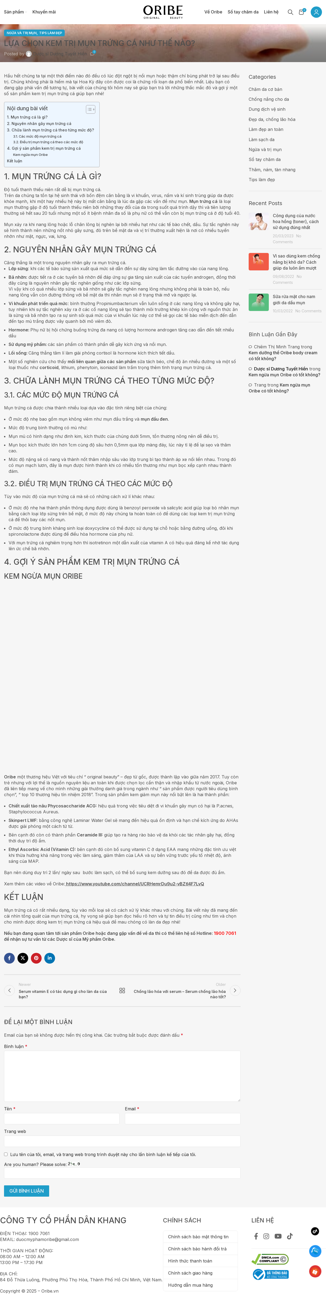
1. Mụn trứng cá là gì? (27, 117)
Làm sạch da (261, 139)
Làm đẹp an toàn (266, 129)
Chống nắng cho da (269, 99)
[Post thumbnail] (259, 229)
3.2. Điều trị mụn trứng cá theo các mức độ (48, 142)
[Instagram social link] (266, 1237)
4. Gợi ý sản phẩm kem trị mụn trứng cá (44, 148)
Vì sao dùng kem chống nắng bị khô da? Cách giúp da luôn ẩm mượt (296, 262)
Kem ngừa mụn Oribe (30, 154)
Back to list (122, 990)
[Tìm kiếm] (290, 12)
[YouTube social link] (278, 1237)
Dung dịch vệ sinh (267, 109)
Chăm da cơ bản (265, 89)
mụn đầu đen (154, 419)
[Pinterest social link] (36, 958)
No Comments (308, 311)
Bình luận (15, 1046)
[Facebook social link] (9, 958)
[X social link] (22, 958)
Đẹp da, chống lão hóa (272, 119)
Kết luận (14, 161)
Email (132, 1108)
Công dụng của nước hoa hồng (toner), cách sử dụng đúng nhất (296, 221)
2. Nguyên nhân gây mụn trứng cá (39, 123)
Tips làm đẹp (50, 33)
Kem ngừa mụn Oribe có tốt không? (284, 374)
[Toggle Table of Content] (88, 109)
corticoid (49, 367)
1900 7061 (225, 933)
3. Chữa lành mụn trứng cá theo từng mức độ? (50, 130)
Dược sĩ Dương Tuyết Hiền (60, 53)
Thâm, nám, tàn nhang (272, 169)
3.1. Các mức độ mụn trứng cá (37, 136)
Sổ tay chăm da (265, 159)
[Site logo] (163, 11)
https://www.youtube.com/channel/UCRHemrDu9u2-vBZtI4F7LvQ (135, 883)
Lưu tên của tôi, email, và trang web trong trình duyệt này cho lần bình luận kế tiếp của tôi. (103, 1154)
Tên (10, 1108)
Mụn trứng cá (203, 201)
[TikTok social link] (289, 1237)
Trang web (15, 1131)
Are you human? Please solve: (122, 1170)
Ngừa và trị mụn (22, 33)
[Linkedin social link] (49, 958)
